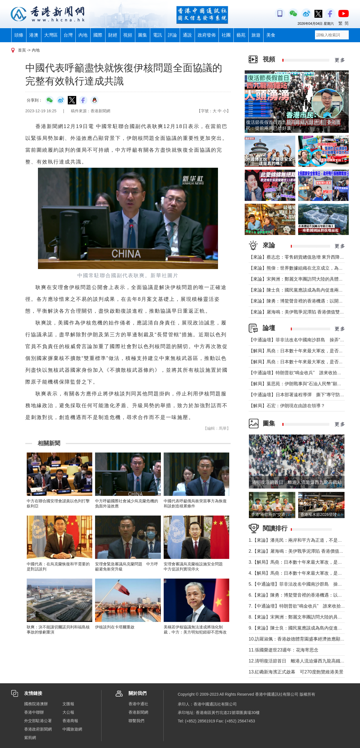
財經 (112, 35)
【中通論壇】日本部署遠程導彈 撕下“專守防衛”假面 (302, 394)
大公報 (68, 712)
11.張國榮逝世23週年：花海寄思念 (283, 650)
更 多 (340, 60)
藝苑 (241, 35)
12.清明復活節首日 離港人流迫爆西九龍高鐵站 (297, 661)
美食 (270, 35)
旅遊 (255, 35)
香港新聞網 (138, 712)
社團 (226, 35)
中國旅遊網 (72, 729)
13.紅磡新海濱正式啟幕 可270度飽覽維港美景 (296, 671)
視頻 (127, 35)
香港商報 (70, 720)
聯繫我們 (136, 720)
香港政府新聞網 (38, 729)
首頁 (22, 50)
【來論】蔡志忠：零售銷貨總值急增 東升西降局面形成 (303, 257)
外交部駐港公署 (38, 720)
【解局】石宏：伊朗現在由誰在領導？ (287, 405)
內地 (82, 35)
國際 (97, 35)
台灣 (68, 35)
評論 (172, 35)
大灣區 (51, 35)
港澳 (33, 35)
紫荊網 (30, 737)
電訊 (157, 35)
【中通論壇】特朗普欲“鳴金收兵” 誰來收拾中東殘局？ (304, 372)
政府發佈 (207, 35)
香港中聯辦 (34, 712)
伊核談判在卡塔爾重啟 (114, 627)
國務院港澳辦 (36, 704)
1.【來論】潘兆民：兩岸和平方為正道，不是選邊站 (300, 540)
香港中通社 (138, 704)
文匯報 (68, 704)
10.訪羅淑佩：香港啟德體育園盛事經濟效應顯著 (297, 639)
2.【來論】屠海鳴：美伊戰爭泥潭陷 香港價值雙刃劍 (301, 551)
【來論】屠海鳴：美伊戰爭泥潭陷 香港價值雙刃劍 (299, 312)
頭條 (18, 35)
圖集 (142, 35)
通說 (187, 35)
